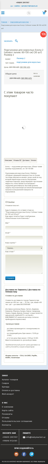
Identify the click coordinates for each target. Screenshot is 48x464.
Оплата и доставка (11, 390)
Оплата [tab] (33, 160)
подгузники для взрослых (29, 62)
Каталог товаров (10, 380)
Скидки (5, 383)
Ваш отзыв (10, 252)
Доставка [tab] (26, 160)
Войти (14, 6)
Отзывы (5, 418)
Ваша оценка (10, 243)
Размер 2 (21, 58)
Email (7, 233)
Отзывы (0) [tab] (17, 160)
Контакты (6, 425)
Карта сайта (7, 410)
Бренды (5, 387)
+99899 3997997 (22, 3)
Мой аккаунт (8, 394)
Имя (7, 223)
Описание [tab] (8, 160)
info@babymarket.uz (34, 437)
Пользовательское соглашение (17, 421)
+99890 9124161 (9, 441)
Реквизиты (7, 414)
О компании (7, 407)
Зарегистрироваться (29, 6)
